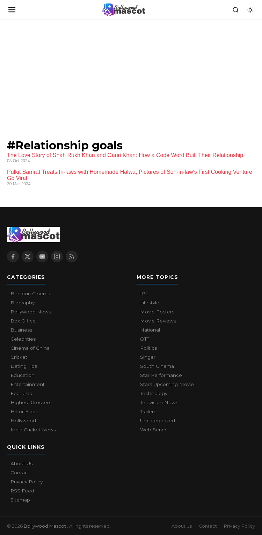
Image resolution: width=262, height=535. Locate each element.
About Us (21, 463)
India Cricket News (33, 429)
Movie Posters (157, 311)
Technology (153, 393)
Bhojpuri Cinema (30, 293)
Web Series (153, 429)
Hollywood (23, 420)
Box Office (23, 321)
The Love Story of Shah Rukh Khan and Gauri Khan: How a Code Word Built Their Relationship (125, 155)
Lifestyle (149, 302)
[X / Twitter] (28, 256)
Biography (22, 302)
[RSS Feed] (72, 256)
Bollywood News (30, 311)
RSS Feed (22, 490)
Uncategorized (157, 420)
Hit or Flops (24, 411)
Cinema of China (30, 348)
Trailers (148, 411)
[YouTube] (42, 256)
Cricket (18, 357)
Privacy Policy (26, 481)
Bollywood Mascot (45, 526)
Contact (19, 472)
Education (22, 375)
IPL (144, 293)
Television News (159, 402)
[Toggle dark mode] (250, 9)
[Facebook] (13, 256)
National (150, 330)
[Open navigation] (12, 9)
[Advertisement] (52, 72)
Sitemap (20, 500)
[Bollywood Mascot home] (123, 9)
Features (21, 393)
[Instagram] (57, 256)
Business (21, 330)
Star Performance (161, 375)
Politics (148, 348)
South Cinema (157, 366)
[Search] (235, 9)
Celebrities (23, 339)
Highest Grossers (30, 402)
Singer (147, 357)
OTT (144, 339)
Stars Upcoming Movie (167, 384)
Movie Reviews (158, 321)
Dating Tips (23, 366)
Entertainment (27, 384)
